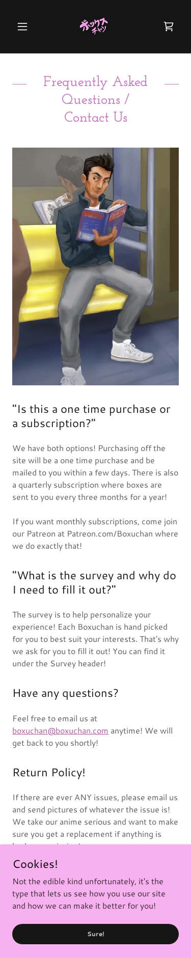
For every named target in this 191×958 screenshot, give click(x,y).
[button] (24, 26)
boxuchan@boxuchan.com (60, 730)
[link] (95, 26)
